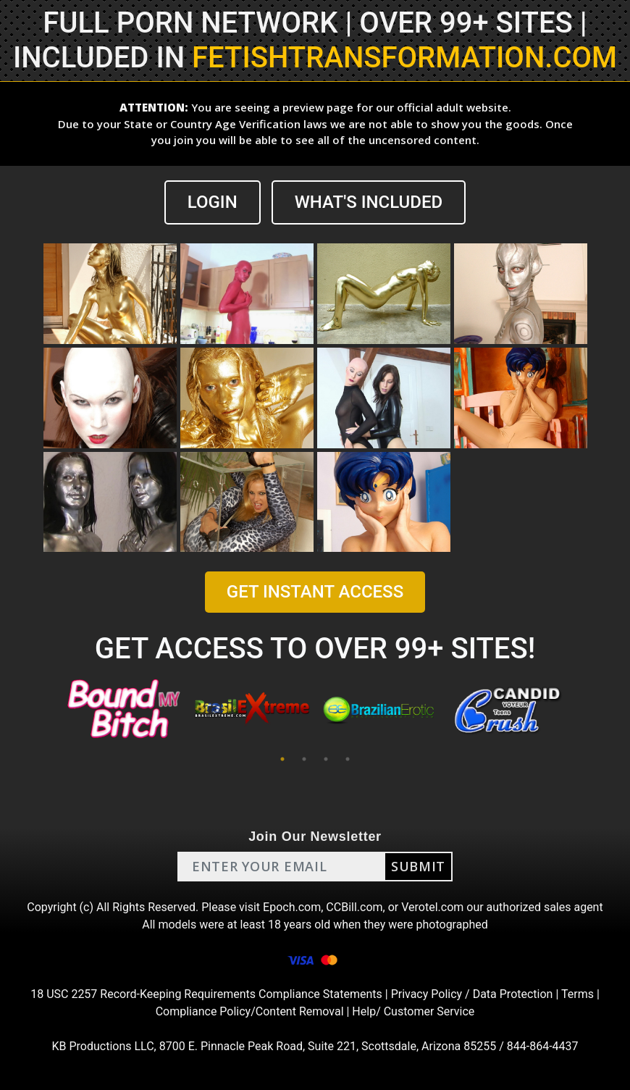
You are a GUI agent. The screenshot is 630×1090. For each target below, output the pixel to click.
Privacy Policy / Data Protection (472, 994)
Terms (577, 994)
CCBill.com (354, 907)
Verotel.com (432, 907)
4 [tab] (347, 759)
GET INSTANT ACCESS (315, 592)
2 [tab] (304, 759)
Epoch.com (292, 907)
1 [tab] (282, 759)
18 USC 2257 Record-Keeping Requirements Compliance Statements (206, 994)
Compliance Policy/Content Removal (250, 1011)
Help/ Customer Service (413, 1011)
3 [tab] (326, 759)
